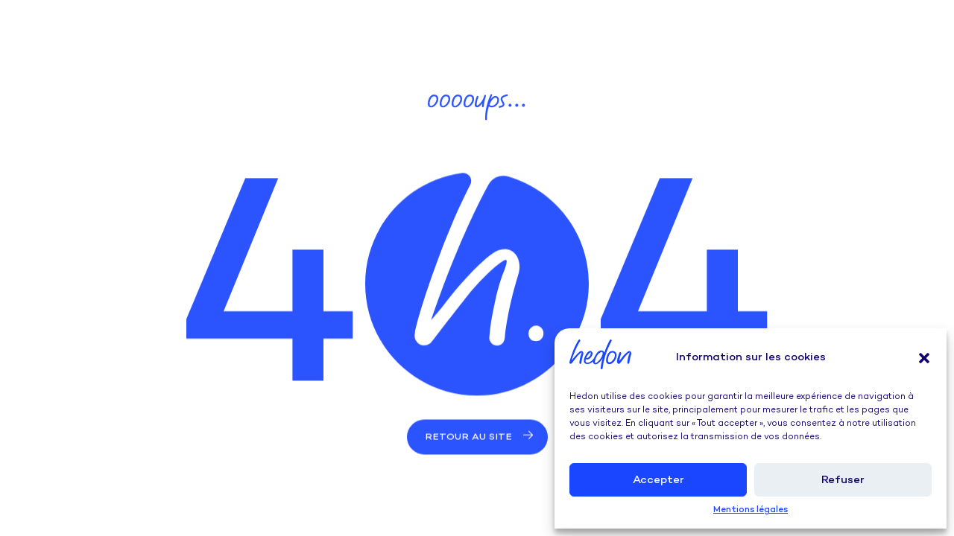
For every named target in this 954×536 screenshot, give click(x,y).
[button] (924, 358)
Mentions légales (750, 510)
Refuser (843, 480)
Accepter (658, 480)
